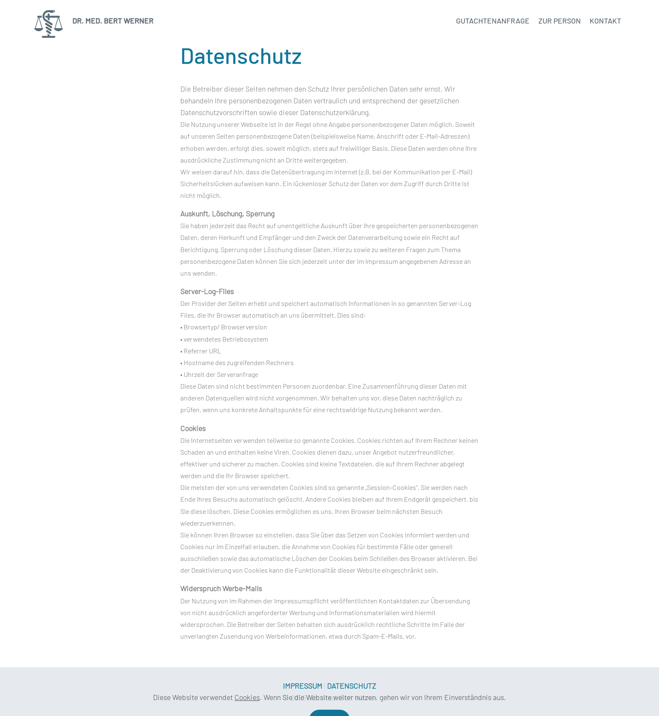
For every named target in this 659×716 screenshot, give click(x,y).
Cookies (247, 705)
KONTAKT (605, 20)
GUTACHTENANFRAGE (493, 20)
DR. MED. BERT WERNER (111, 21)
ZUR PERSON (559, 20)
